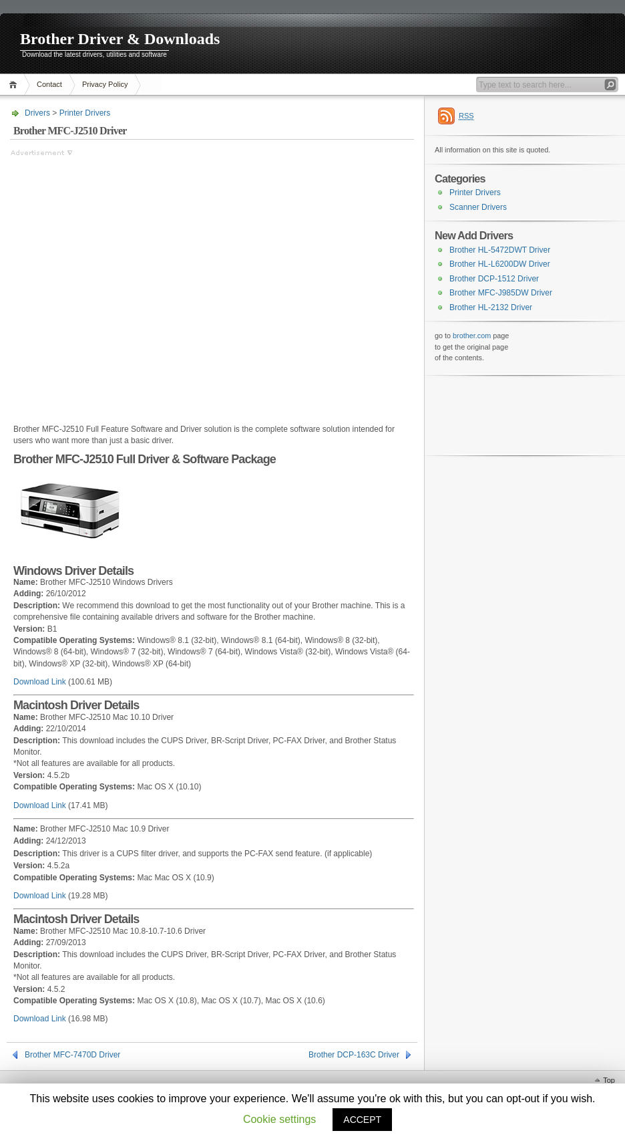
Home (15, 84)
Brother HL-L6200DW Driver (499, 264)
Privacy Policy (105, 84)
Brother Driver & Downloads (120, 38)
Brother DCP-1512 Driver (494, 278)
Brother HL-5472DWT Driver (499, 250)
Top (609, 1080)
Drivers (37, 113)
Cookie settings (279, 1119)
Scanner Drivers (478, 207)
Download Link (39, 681)
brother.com (472, 336)
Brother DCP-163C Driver (353, 1054)
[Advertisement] (125, 283)
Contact (49, 84)
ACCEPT (362, 1119)
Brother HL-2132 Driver (490, 307)
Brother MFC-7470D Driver (72, 1054)
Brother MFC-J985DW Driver (500, 292)
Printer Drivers (85, 113)
